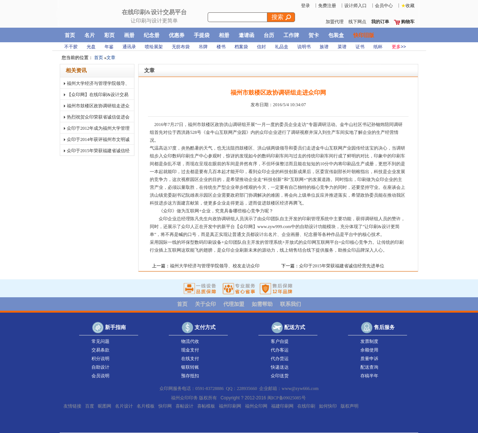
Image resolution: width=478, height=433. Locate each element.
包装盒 (336, 35)
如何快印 (328, 405)
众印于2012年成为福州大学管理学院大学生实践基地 (98, 132)
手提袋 (201, 35)
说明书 (304, 46)
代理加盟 (233, 304)
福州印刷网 (230, 405)
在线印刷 (306, 405)
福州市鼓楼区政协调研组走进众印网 (98, 110)
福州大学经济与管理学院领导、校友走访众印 (98, 88)
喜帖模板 (206, 405)
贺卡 (313, 35)
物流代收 (186, 341)
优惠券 (176, 35)
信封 (261, 46)
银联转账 (186, 367)
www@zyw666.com (300, 388)
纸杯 (377, 46)
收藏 (408, 5)
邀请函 (246, 35)
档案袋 (241, 46)
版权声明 (349, 405)
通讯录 (129, 46)
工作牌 (291, 35)
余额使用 (366, 350)
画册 (129, 35)
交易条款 (97, 350)
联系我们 (290, 304)
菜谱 (342, 46)
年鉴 (109, 46)
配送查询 (366, 367)
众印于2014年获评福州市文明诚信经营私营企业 (98, 144)
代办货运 (276, 358)
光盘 (91, 46)
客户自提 (276, 341)
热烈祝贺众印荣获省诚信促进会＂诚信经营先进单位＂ (98, 121)
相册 (224, 35)
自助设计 (97, 367)
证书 (360, 46)
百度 (89, 405)
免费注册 (327, 5)
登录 (305, 5)
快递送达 (276, 367)
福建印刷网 (282, 405)
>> (399, 46)
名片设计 (124, 405)
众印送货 (276, 375)
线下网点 (357, 21)
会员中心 (384, 5)
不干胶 (71, 46)
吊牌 (203, 46)
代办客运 (276, 350)
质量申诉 (366, 358)
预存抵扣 (186, 375)
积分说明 (97, 358)
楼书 (221, 46)
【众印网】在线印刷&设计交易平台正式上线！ (97, 99)
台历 (269, 35)
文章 (110, 57)
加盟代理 (335, 21)
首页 (70, 35)
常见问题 (97, 341)
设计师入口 (355, 5)
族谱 (324, 46)
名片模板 (146, 405)
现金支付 (186, 350)
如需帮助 (262, 304)
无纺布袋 (181, 46)
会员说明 (97, 375)
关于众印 (205, 304)
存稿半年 (366, 375)
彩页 (109, 35)
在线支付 (186, 358)
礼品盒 (281, 46)
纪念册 (151, 35)
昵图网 (104, 405)
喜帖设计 (184, 405)
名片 (89, 35)
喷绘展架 (154, 46)
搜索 (281, 17)
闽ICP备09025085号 (286, 397)
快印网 (101, 17)
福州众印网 (256, 405)
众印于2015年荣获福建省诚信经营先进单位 (98, 155)
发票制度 (366, 341)
